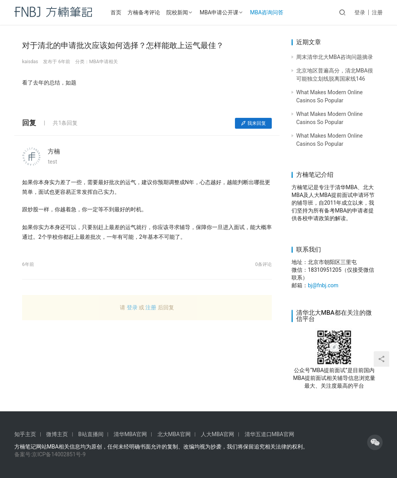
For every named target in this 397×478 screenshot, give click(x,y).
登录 (359, 12)
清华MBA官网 (130, 434)
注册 (377, 12)
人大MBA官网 (217, 434)
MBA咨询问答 (266, 12)
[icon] (375, 442)
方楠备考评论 (144, 12)
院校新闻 (177, 12)
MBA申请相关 (103, 61)
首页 (115, 12)
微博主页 (57, 434)
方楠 (54, 151)
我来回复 (253, 123)
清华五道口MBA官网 (269, 434)
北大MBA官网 (174, 434)
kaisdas (30, 61)
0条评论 (263, 264)
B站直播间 (91, 434)
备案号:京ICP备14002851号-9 (50, 454)
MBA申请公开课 (219, 12)
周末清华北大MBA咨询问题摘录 (334, 57)
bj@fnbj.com (323, 285)
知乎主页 (25, 434)
